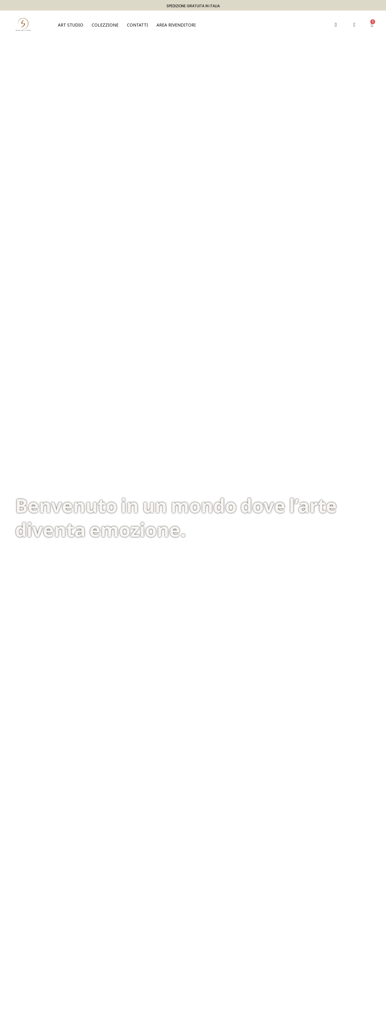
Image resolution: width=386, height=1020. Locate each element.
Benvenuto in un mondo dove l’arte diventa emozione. (176, 518)
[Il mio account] (354, 24)
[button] (105, 24)
